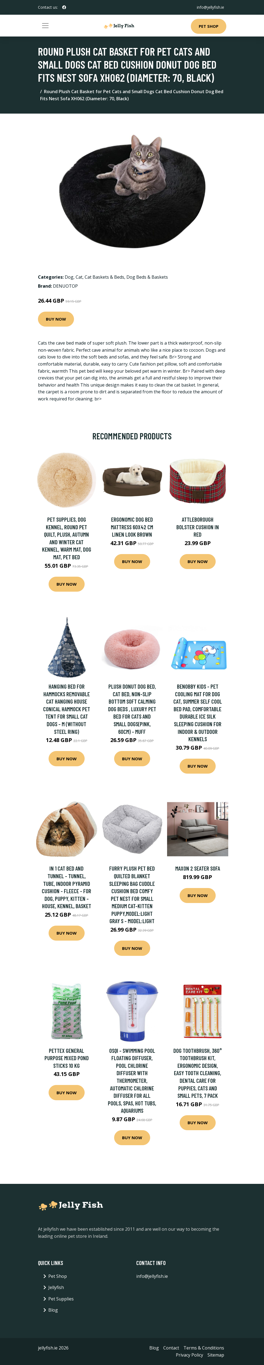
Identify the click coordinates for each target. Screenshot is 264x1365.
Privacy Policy (189, 1355)
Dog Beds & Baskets (147, 277)
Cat (79, 277)
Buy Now (56, 319)
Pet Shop (208, 26)
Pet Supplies (61, 1299)
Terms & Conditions (203, 1348)
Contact (171, 1348)
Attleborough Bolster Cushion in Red (197, 527)
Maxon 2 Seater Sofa (197, 868)
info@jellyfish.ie (210, 7)
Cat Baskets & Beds (104, 277)
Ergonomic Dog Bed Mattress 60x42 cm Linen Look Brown (132, 527)
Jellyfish (56, 1287)
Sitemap (215, 1355)
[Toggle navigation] (45, 25)
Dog (69, 277)
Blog (53, 1310)
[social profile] (64, 7)
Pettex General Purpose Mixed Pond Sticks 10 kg (67, 1058)
